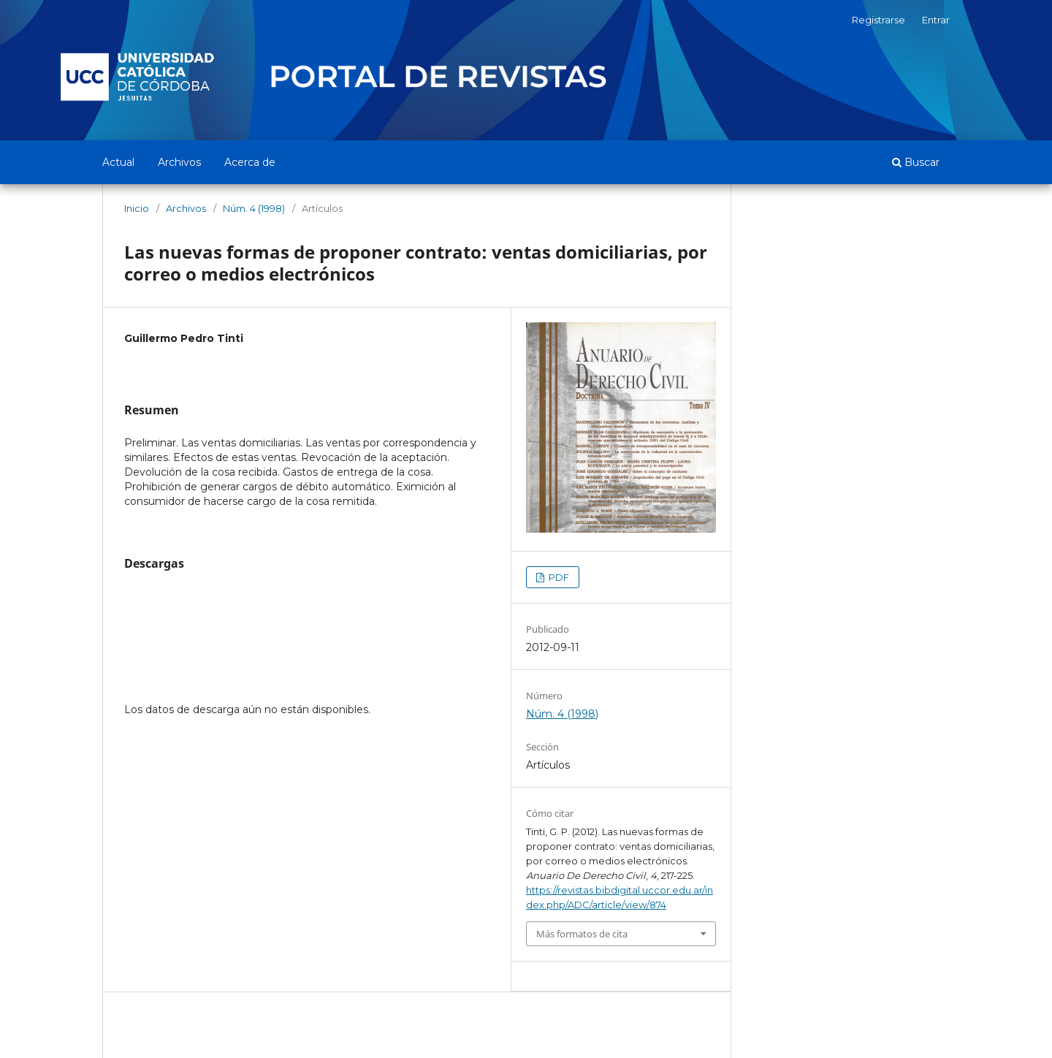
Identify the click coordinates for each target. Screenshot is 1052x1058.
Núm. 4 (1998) (254, 208)
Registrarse (878, 20)
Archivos (179, 162)
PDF (557, 577)
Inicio (136, 208)
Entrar (936, 20)
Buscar (915, 162)
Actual (118, 162)
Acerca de (249, 162)
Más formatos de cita (582, 933)
